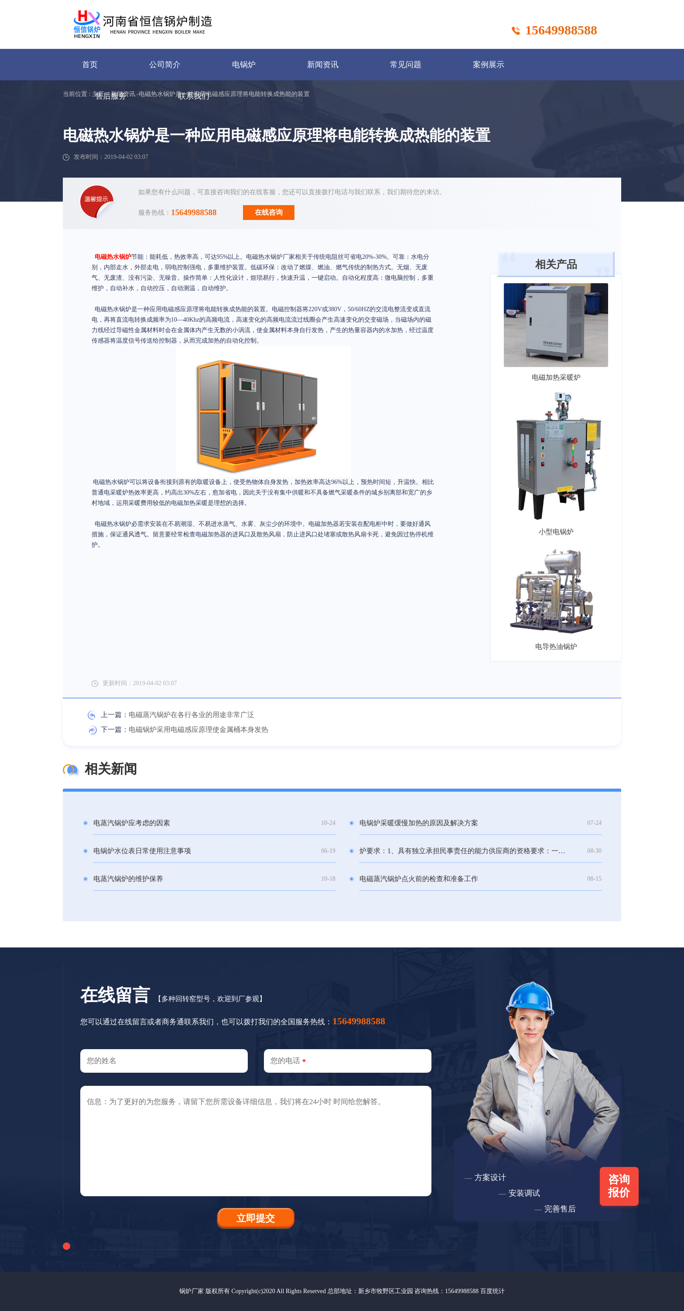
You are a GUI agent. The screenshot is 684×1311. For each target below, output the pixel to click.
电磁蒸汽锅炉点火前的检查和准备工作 (418, 878)
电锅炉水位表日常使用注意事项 (142, 851)
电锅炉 (244, 64)
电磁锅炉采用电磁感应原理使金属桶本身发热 (198, 729)
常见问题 (405, 64)
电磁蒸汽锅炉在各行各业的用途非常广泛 (191, 714)
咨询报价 (619, 1186)
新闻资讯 (323, 64)
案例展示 (488, 64)
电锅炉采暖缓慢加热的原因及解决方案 (418, 823)
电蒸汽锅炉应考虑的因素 (131, 823)
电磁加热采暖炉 (556, 377)
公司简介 (165, 64)
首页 (90, 64)
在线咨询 (269, 212)
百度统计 (492, 1291)
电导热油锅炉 (556, 646)
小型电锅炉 (556, 531)
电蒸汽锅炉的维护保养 (128, 878)
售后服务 (111, 96)
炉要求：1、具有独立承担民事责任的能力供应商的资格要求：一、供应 (462, 851)
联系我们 (193, 96)
